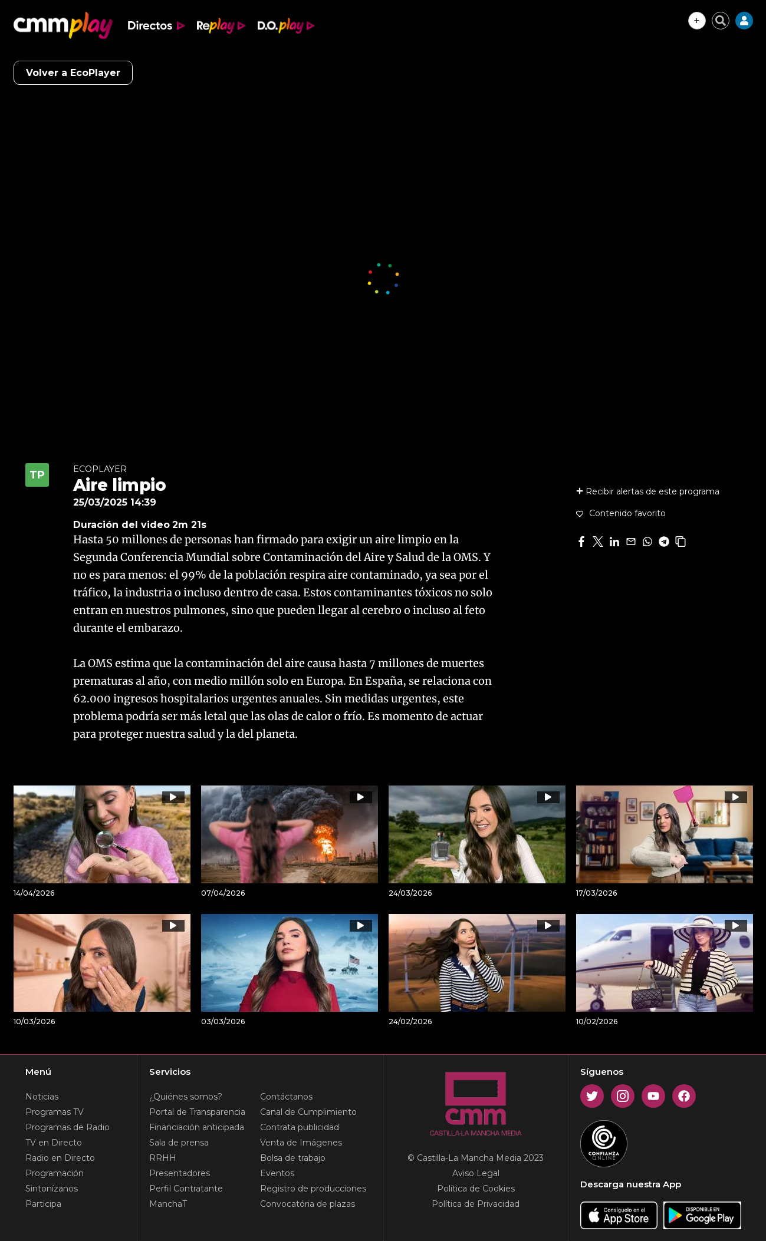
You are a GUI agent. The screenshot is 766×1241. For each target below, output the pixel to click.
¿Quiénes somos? (185, 1096)
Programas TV (54, 1112)
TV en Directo (53, 1142)
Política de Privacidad (476, 1204)
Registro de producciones (313, 1188)
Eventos (277, 1173)
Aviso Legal (475, 1173)
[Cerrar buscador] (720, 20)
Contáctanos (286, 1096)
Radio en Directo (60, 1158)
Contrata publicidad (299, 1127)
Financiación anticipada (196, 1127)
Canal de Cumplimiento (308, 1112)
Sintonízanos (51, 1188)
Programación (54, 1173)
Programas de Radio (67, 1127)
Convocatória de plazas (307, 1204)
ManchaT (168, 1204)
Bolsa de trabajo (293, 1158)
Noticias (41, 1096)
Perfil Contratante (186, 1188)
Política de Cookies (476, 1188)
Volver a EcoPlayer (73, 72)
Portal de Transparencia (197, 1112)
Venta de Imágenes (301, 1142)
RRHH (162, 1158)
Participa (43, 1204)
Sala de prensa (179, 1142)
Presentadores (179, 1173)
